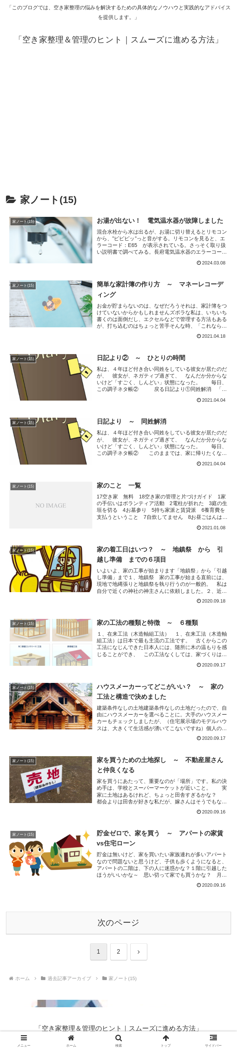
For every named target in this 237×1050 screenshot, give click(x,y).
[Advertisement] (118, 119)
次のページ (118, 922)
